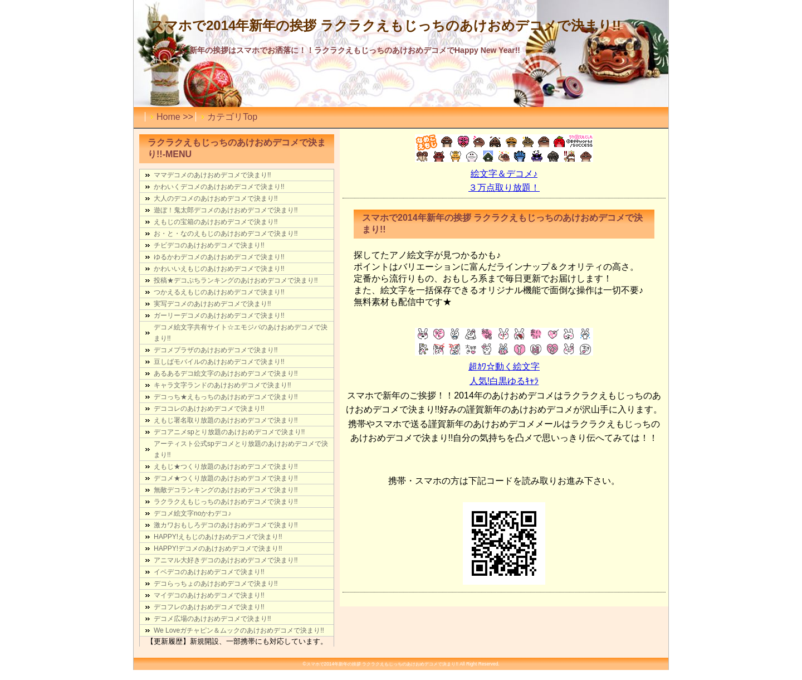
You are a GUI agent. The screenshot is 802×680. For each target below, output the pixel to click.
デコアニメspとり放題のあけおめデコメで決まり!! (229, 432)
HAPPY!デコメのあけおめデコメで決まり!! (218, 548)
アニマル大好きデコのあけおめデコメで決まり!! (226, 560)
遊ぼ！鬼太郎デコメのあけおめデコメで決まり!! (226, 210)
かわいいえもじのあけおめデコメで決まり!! (219, 269)
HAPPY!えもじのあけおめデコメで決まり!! (218, 537)
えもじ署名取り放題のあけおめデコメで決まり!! (226, 420)
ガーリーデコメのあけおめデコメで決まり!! (219, 315)
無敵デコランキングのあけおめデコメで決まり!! (226, 490)
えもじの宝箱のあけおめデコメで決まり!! (216, 222)
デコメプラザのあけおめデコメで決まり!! (216, 350)
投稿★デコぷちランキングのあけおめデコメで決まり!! (236, 280)
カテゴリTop (232, 117)
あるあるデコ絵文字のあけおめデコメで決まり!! (226, 373)
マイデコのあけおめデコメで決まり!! (209, 595)
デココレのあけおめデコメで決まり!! (209, 408)
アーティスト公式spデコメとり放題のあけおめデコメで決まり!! (241, 449)
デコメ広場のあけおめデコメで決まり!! (212, 619)
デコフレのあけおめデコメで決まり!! (209, 607)
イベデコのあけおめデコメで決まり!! (209, 572)
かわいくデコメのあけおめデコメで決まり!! (219, 187)
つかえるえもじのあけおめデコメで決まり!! (219, 292)
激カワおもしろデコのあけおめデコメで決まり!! (226, 525)
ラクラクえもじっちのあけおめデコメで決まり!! (226, 502)
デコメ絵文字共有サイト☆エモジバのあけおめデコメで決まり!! (240, 332)
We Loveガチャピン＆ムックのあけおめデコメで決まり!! (239, 630)
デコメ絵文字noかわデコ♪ (192, 513)
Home (168, 117)
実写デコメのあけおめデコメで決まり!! (212, 304)
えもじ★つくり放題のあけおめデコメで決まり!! (226, 466)
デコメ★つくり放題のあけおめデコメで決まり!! (226, 478)
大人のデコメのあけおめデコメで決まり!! (216, 198)
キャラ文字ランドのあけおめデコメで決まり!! (222, 385)
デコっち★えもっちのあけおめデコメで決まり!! (226, 397)
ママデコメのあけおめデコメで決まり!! (212, 175)
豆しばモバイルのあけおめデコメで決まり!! (219, 362)
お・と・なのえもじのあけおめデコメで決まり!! (226, 233)
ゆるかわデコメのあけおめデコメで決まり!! (219, 257)
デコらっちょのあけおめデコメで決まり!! (216, 583)
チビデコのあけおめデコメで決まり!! (209, 245)
